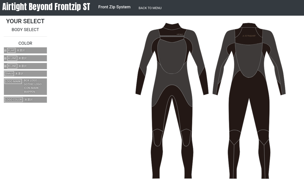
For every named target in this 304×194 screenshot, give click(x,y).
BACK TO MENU (150, 8)
